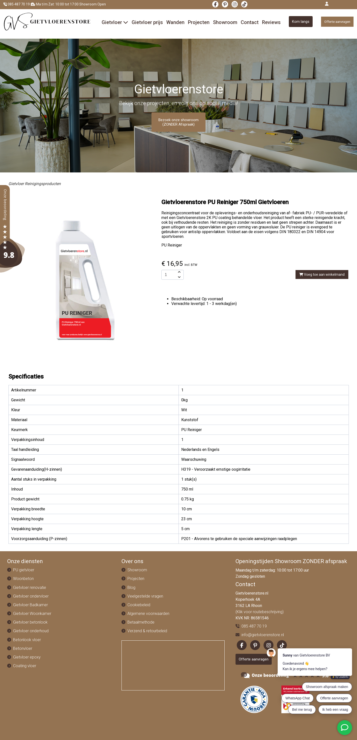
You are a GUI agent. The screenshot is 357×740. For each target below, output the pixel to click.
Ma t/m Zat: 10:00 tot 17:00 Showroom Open (68, 4)
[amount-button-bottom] (178, 277)
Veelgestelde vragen (145, 596)
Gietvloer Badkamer (30, 605)
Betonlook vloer (27, 639)
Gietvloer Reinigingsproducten (34, 183)
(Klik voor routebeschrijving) (260, 611)
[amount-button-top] (178, 272)
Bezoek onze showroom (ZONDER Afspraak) (178, 122)
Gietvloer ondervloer (31, 596)
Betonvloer (22, 648)
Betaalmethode (140, 622)
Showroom (225, 22)
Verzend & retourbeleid (147, 631)
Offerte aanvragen (337, 22)
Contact (250, 22)
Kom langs (300, 21)
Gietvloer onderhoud (31, 631)
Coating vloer (24, 665)
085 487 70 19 (16, 4)
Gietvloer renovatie (29, 587)
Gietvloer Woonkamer (32, 613)
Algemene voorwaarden (148, 613)
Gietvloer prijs (147, 22)
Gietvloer (115, 22)
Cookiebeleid (138, 605)
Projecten (198, 22)
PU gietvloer (23, 570)
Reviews (271, 22)
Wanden (175, 22)
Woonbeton (23, 578)
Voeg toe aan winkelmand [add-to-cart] (322, 274)
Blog (131, 587)
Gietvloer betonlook (30, 622)
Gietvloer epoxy (27, 657)
